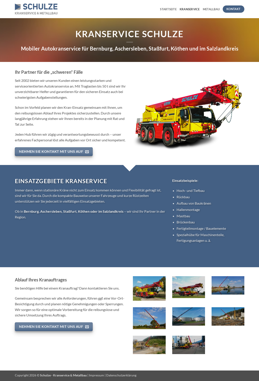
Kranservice (190, 9)
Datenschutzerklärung (121, 375)
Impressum (96, 375)
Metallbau (211, 9)
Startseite (168, 9)
